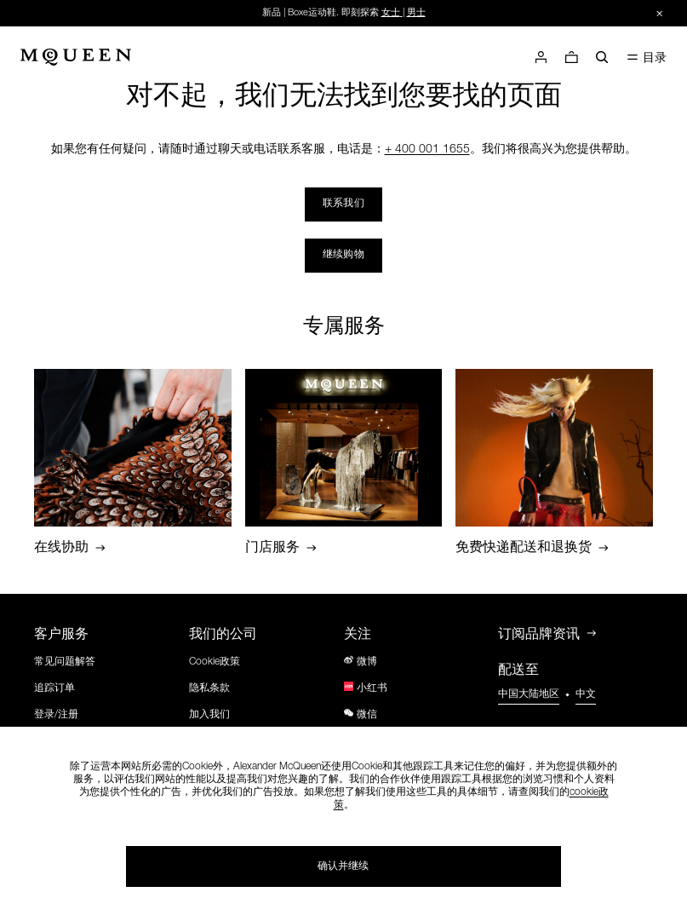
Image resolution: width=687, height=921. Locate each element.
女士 (390, 13)
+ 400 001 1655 (427, 150)
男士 (416, 13)
